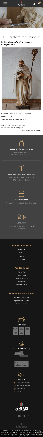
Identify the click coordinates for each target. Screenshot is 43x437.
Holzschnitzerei (21, 304)
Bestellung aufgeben (21, 298)
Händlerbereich (21, 285)
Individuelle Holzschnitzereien (31, 130)
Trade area (22, 282)
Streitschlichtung (21, 278)
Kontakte (21, 272)
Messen (21, 256)
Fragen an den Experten (21, 301)
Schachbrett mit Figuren (15, 128)
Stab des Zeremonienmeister (15, 126)
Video (21, 253)
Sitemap (21, 259)
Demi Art (21, 250)
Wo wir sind (21, 275)
